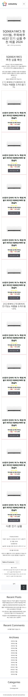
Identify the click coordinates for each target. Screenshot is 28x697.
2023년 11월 (14, 669)
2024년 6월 (14, 653)
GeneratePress (21, 695)
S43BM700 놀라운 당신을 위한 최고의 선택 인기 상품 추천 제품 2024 (14, 546)
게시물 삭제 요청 (14, 550)
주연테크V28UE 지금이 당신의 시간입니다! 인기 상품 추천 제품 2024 (14, 539)
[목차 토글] (16, 562)
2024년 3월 (14, 660)
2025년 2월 (14, 643)
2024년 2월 (14, 662)
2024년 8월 (14, 648)
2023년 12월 (14, 667)
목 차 (14, 77)
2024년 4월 (14, 657)
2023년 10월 (14, 672)
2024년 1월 (14, 665)
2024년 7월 (14, 650)
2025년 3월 (14, 641)
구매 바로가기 (13, 128)
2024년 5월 (14, 655)
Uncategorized (14, 688)
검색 (14, 583)
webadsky (12, 4)
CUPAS (15, 567)
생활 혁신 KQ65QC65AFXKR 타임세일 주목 (14, 605)
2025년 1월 (14, 646)
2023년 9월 (14, 674)
